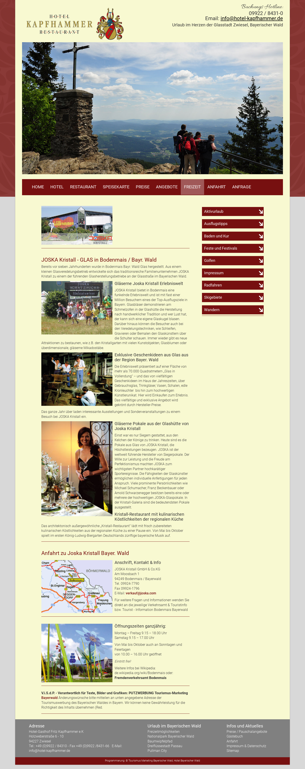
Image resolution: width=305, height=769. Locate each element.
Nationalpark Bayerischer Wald (171, 736)
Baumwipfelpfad (160, 741)
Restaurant (83, 186)
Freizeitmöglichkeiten (164, 732)
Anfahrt (216, 186)
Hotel (57, 186)
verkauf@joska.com (141, 593)
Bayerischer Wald (163, 760)
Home (38, 186)
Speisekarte (116, 186)
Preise (143, 186)
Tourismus (135, 760)
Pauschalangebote (253, 732)
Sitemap (233, 751)
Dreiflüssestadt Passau (165, 746)
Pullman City (157, 751)
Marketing (147, 760)
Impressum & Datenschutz (246, 746)
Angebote (167, 186)
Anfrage (241, 186)
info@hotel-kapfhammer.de (252, 18)
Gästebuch (235, 736)
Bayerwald (49, 698)
